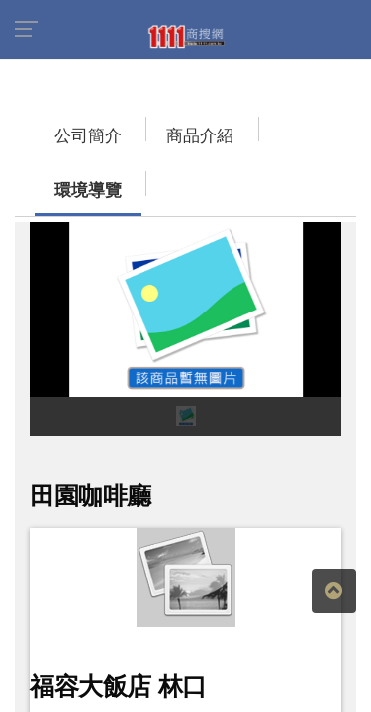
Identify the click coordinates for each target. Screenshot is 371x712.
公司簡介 (49, 126)
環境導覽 (227, 126)
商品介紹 (138, 126)
